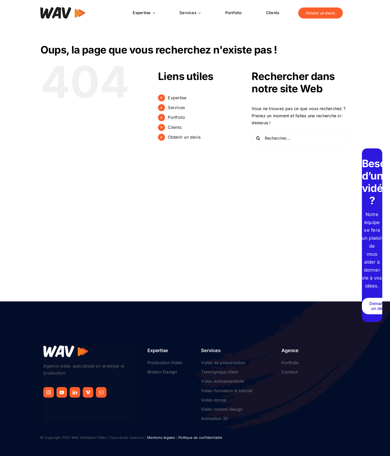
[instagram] (48, 392)
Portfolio (176, 117)
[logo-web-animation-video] (62, 8)
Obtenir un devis (184, 137)
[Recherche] (258, 138)
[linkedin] (75, 392)
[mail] (101, 392)
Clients (174, 127)
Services (176, 107)
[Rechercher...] (301, 138)
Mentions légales (161, 437)
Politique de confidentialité (200, 437)
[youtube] (61, 392)
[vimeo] (88, 392)
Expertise (177, 97)
